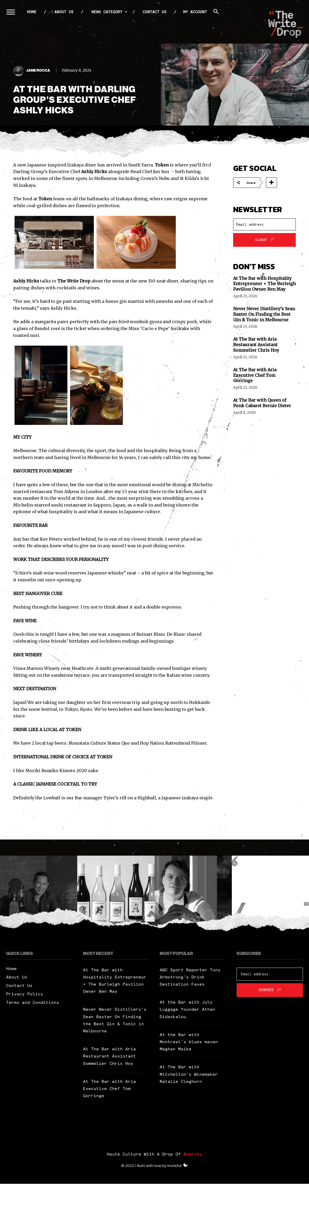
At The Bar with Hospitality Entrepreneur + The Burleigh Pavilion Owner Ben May (264, 284)
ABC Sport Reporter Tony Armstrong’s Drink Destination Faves (190, 977)
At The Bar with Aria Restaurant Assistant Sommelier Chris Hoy (256, 344)
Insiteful (174, 1188)
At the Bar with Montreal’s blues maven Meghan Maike (189, 1041)
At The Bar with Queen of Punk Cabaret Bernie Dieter (262, 402)
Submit (261, 240)
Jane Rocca (38, 70)
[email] (264, 224)
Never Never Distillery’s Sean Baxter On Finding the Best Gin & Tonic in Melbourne (264, 314)
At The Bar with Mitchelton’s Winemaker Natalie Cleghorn (189, 1074)
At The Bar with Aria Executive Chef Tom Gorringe (254, 375)
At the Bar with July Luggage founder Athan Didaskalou (187, 1009)
